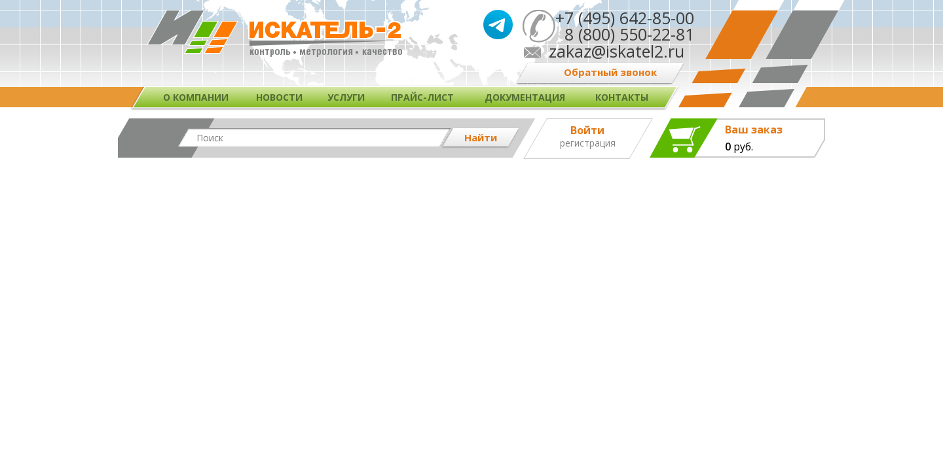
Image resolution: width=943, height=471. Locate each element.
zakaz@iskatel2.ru (616, 51)
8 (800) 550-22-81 (624, 34)
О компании (196, 97)
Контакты (621, 97)
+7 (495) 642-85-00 (624, 18)
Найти (480, 137)
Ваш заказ (754, 130)
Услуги (346, 97)
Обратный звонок (610, 71)
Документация (525, 97)
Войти (587, 130)
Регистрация (588, 143)
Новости (279, 97)
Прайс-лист (422, 97)
